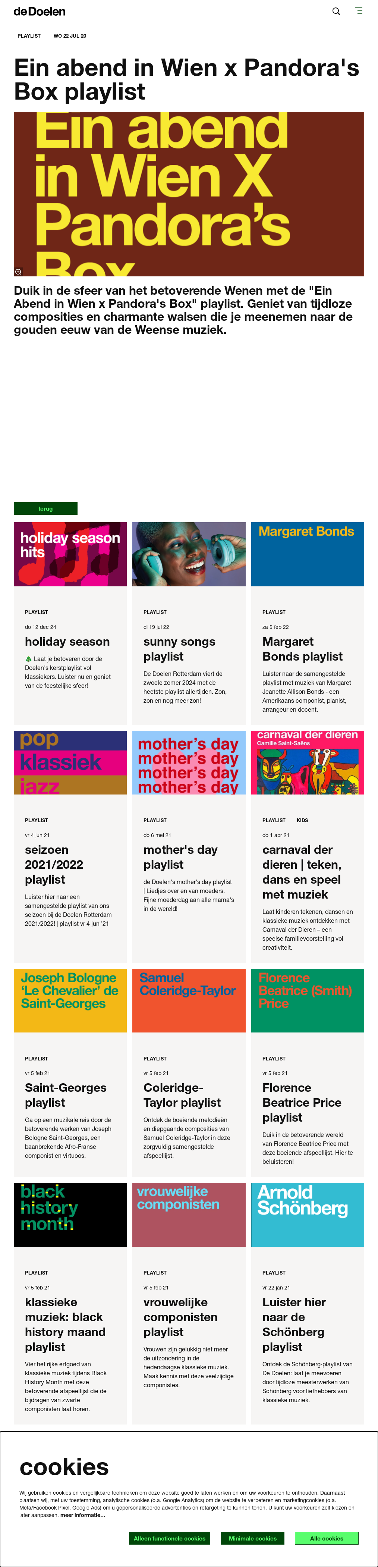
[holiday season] (70, 554)
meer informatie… (82, 1514)
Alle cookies (326, 1538)
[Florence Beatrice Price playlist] (307, 1001)
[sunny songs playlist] (188, 554)
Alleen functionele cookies (165, 1538)
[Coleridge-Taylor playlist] (188, 1001)
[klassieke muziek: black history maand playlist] (70, 1215)
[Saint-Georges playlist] (70, 1001)
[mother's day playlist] (188, 763)
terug (46, 508)
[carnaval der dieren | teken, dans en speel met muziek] (307, 763)
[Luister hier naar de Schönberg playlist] (307, 1215)
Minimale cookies (250, 1538)
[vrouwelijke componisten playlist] (188, 1215)
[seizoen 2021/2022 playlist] (70, 763)
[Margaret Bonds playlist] (307, 554)
